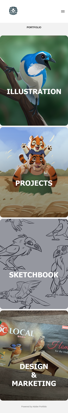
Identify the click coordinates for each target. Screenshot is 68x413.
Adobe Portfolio (40, 406)
